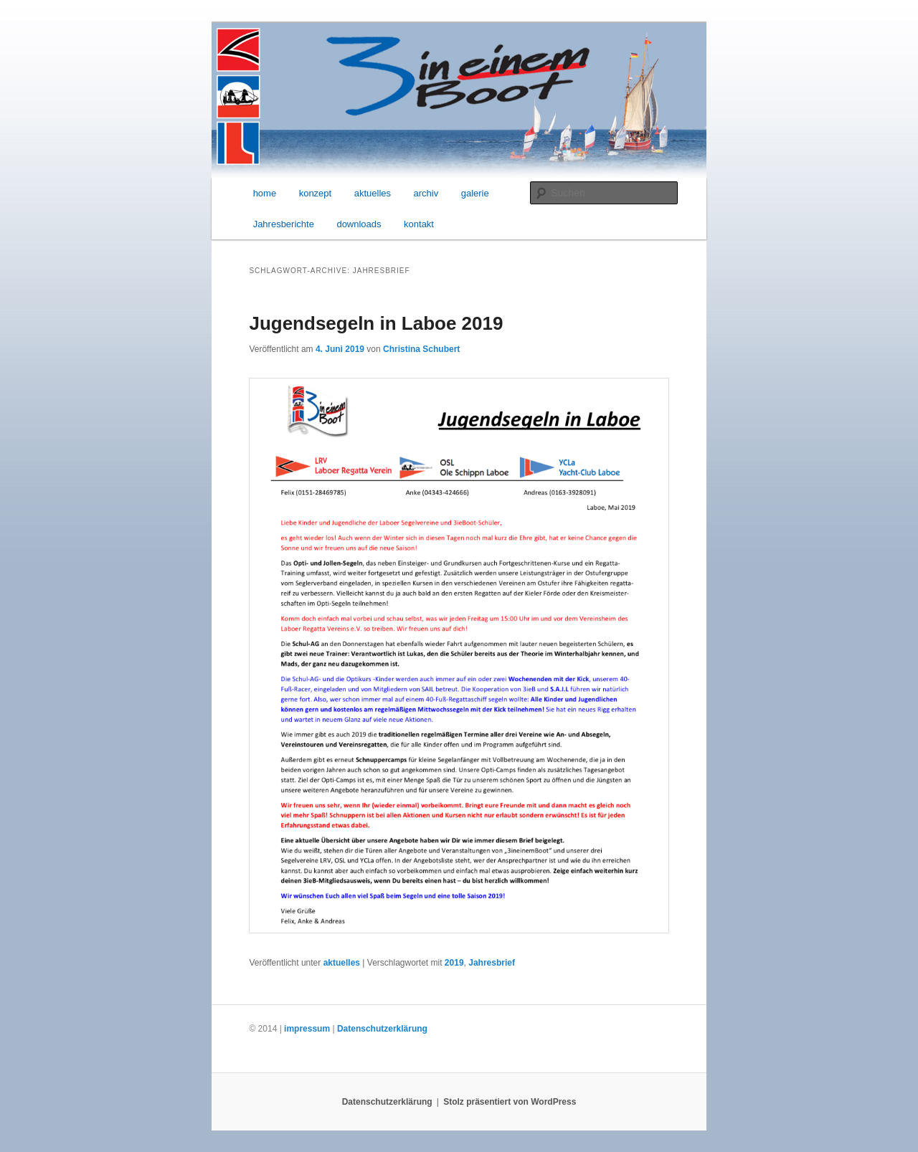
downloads (358, 224)
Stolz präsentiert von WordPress (509, 1102)
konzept (315, 193)
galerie (475, 193)
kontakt (419, 224)
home (265, 193)
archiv (426, 193)
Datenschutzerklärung (382, 1029)
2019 (454, 963)
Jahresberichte (283, 224)
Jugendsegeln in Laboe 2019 (376, 323)
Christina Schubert (421, 349)
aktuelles (372, 193)
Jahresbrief (491, 963)
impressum (307, 1029)
